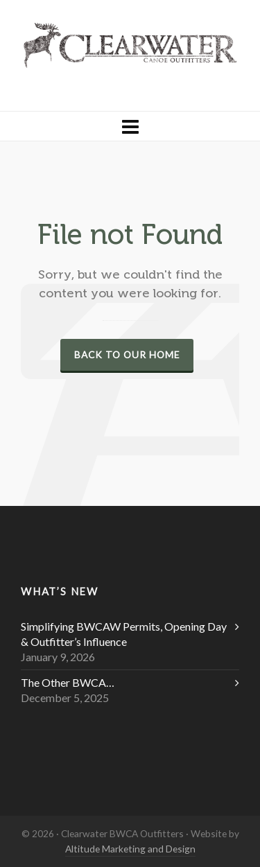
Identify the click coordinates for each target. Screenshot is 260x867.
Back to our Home (127, 354)
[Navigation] (130, 126)
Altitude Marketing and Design (130, 849)
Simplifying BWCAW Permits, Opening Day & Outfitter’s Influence (124, 634)
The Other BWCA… (67, 682)
